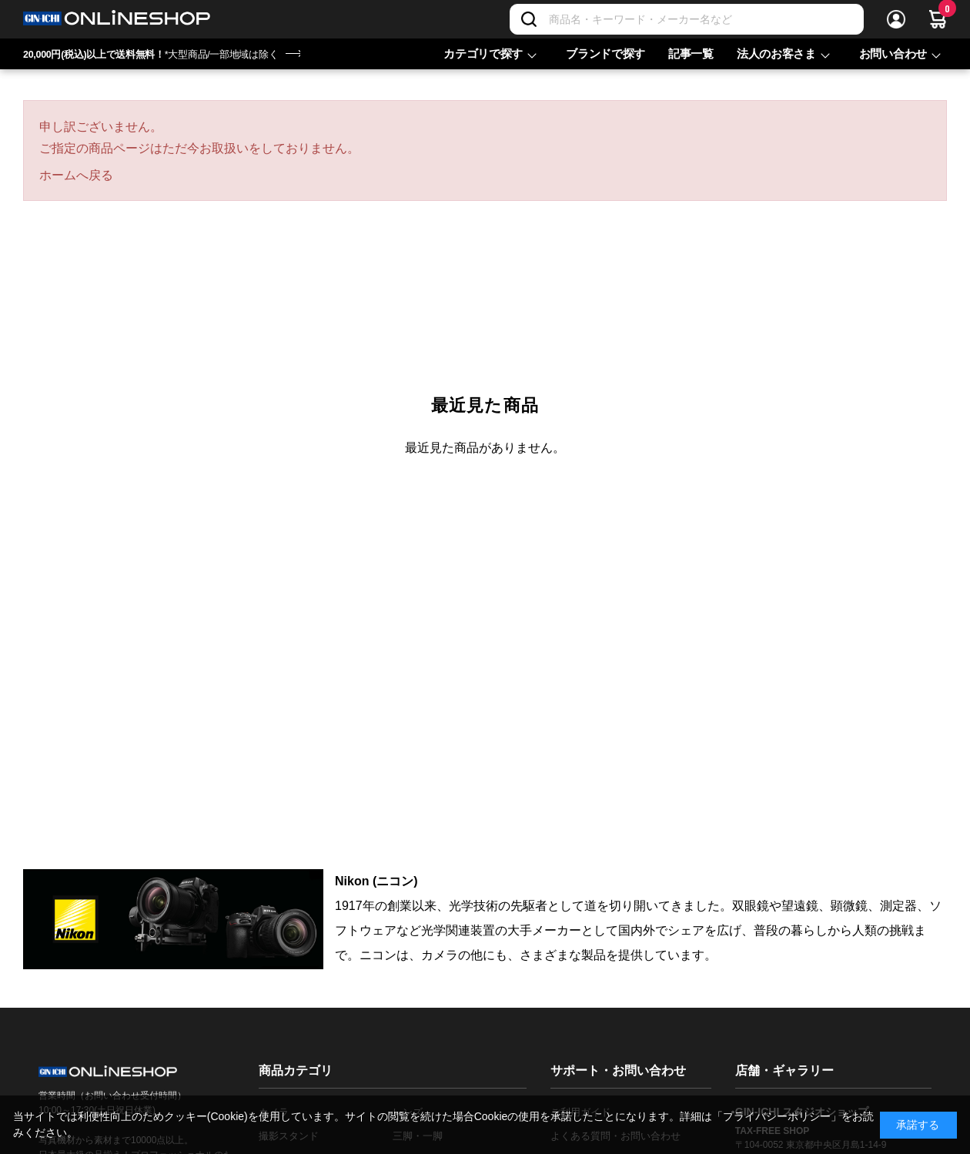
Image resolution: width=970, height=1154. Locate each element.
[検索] (528, 19)
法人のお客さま (776, 53)
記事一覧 (691, 53)
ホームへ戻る (76, 175)
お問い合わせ (893, 53)
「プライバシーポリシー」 (776, 1116)
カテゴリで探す (483, 53)
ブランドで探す (605, 53)
